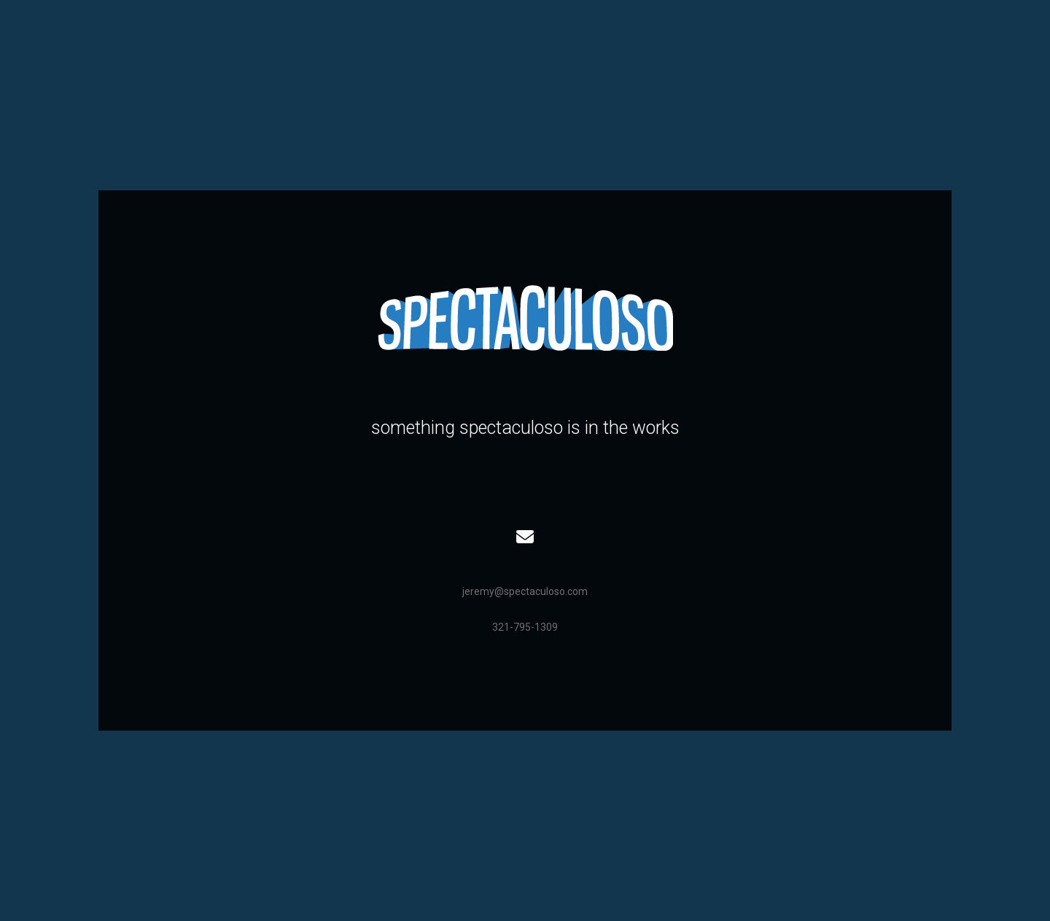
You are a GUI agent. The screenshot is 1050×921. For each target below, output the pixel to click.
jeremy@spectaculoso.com (525, 591)
